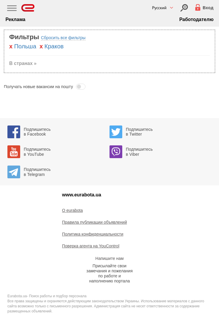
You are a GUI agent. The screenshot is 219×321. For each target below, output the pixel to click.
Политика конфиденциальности (92, 234)
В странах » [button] (22, 63)
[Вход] (184, 8)
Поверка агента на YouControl (90, 246)
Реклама (15, 19)
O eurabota (72, 210)
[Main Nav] (11, 9)
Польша (25, 46)
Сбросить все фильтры (63, 37)
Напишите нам (109, 258)
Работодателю (196, 19)
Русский (159, 7)
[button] (109, 86)
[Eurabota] (28, 8)
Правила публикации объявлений (94, 222)
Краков (54, 46)
